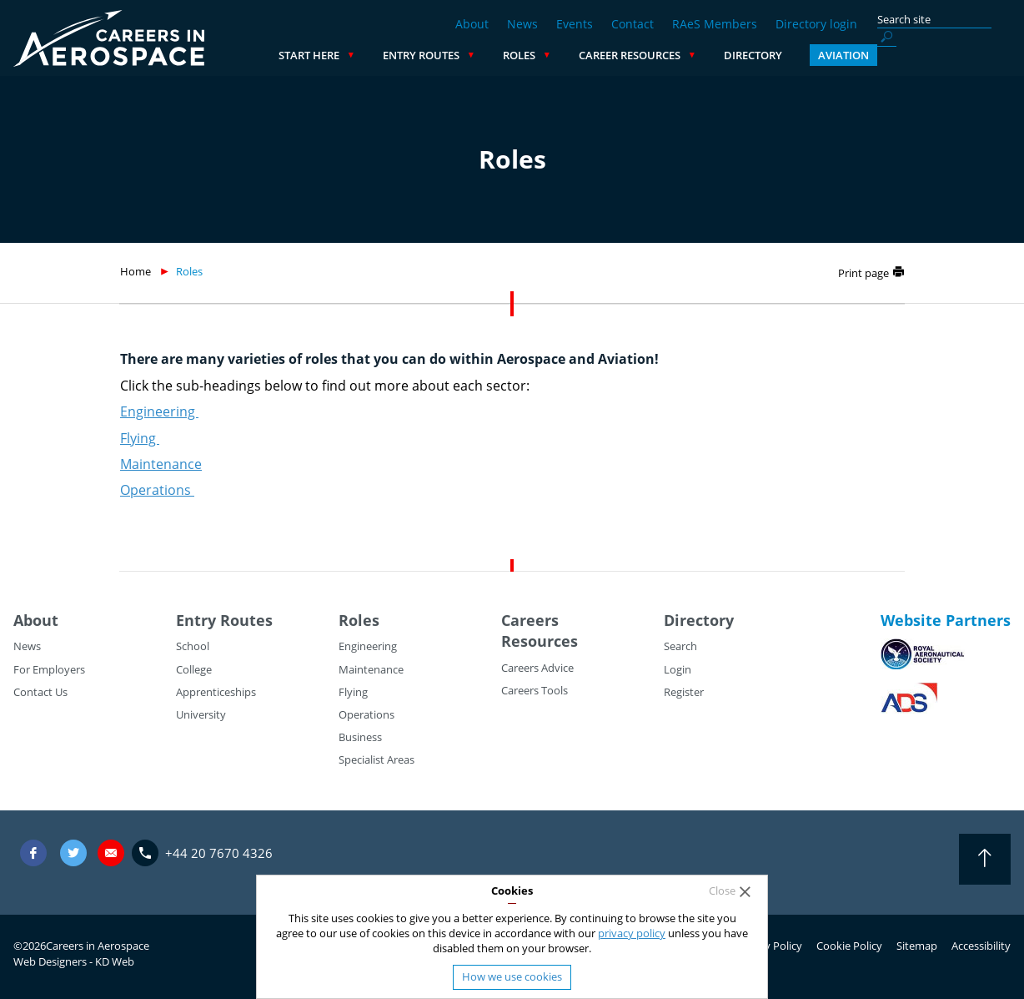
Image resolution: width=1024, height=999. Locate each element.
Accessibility (981, 945)
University (201, 714)
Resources (539, 641)
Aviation (976, 55)
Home (135, 271)
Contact (632, 24)
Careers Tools (534, 690)
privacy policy (631, 933)
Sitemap (916, 945)
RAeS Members (714, 24)
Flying (139, 438)
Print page (863, 272)
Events (574, 24)
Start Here (442, 55)
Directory (886, 55)
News (522, 24)
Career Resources (763, 55)
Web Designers (50, 961)
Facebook (33, 852)
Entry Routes (554, 55)
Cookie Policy (849, 945)
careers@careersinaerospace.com (111, 852)
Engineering (159, 411)
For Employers (49, 669)
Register (684, 691)
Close (722, 891)
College (194, 669)
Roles (652, 55)
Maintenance (161, 464)
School (192, 645)
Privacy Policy (768, 945)
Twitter (73, 852)
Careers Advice (537, 667)
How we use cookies (512, 976)
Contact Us (40, 691)
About (472, 24)
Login (677, 669)
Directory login (816, 24)
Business (360, 736)
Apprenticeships (216, 691)
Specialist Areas (376, 759)
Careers (530, 620)
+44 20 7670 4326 (219, 853)
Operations (157, 490)
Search (680, 645)
